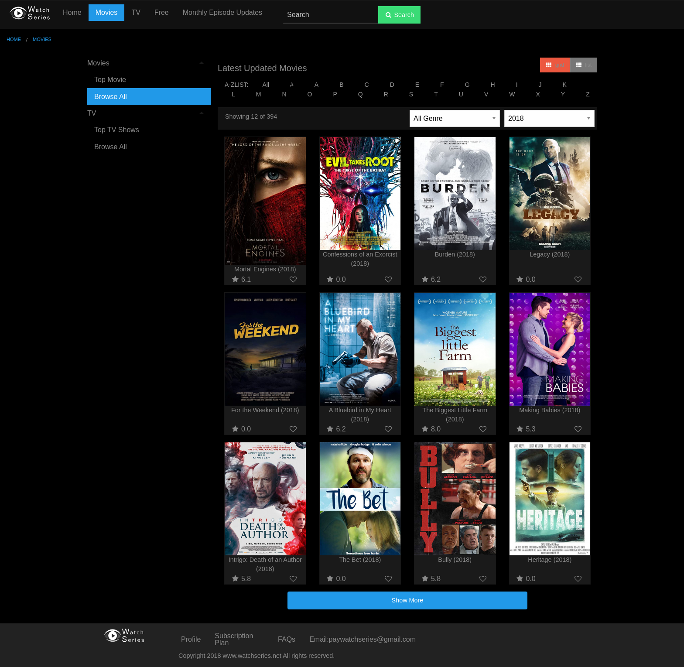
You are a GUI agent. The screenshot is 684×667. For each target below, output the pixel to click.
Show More (408, 600)
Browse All (110, 96)
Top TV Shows (116, 129)
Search (399, 14)
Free (161, 12)
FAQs (286, 639)
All (265, 84)
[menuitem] (145, 80)
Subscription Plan (234, 639)
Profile (191, 639)
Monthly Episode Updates (222, 12)
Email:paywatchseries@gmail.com (362, 639)
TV (135, 12)
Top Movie (110, 79)
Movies (107, 12)
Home (72, 12)
